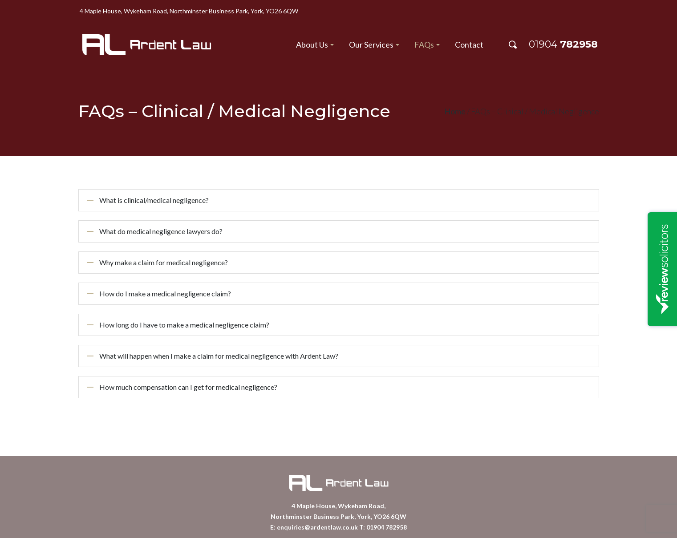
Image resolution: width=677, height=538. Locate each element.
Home (455, 111)
